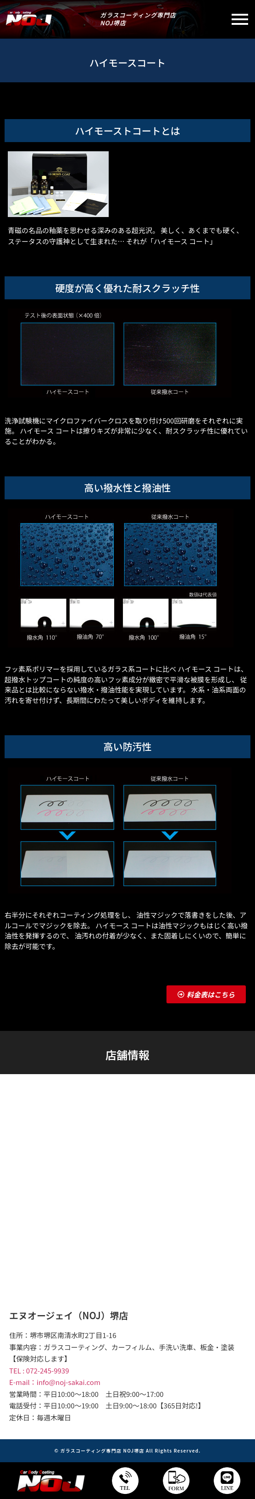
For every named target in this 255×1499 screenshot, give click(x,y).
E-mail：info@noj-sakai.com (54, 1382)
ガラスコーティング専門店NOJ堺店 (138, 19)
